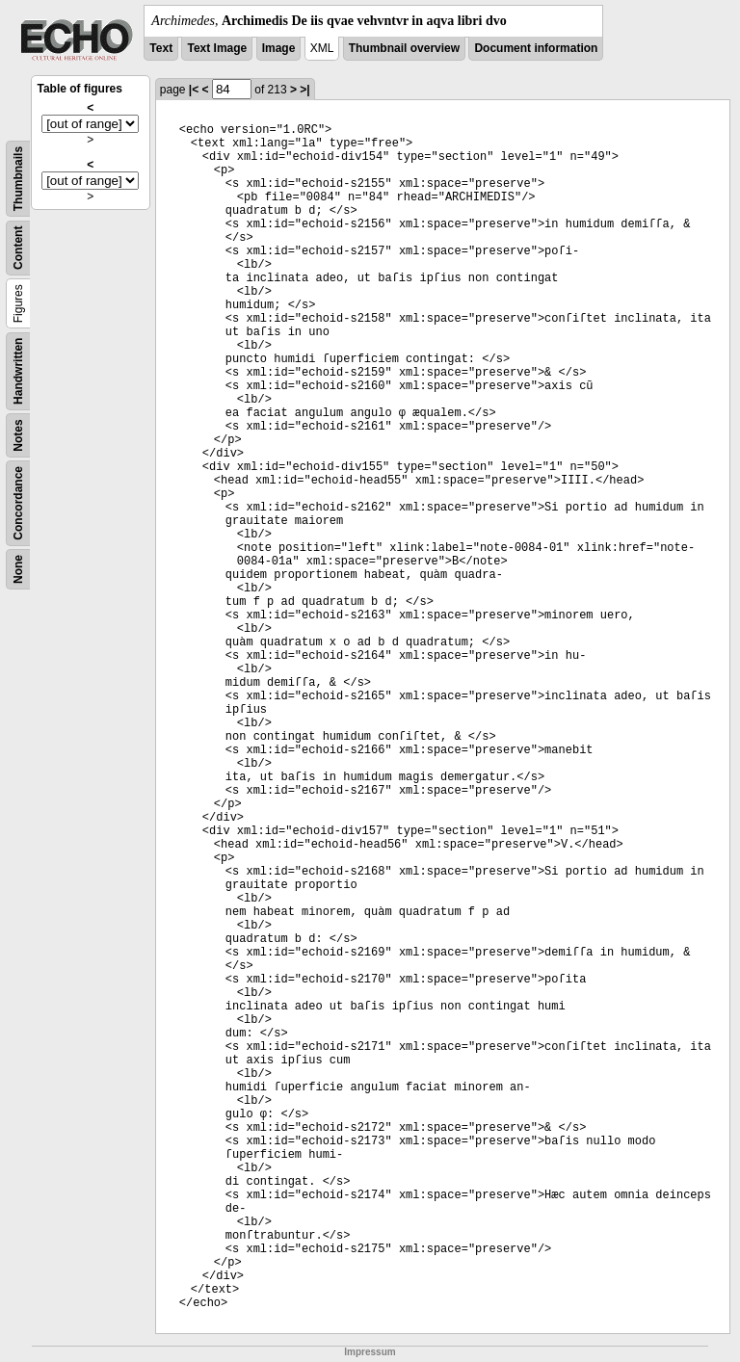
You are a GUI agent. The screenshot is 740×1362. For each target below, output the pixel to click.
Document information (535, 48)
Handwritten (18, 371)
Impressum (369, 1352)
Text (160, 48)
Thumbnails (18, 178)
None (18, 569)
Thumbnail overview (404, 48)
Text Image (217, 48)
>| (304, 89)
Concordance (18, 503)
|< (193, 89)
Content (18, 248)
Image (279, 48)
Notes (18, 435)
